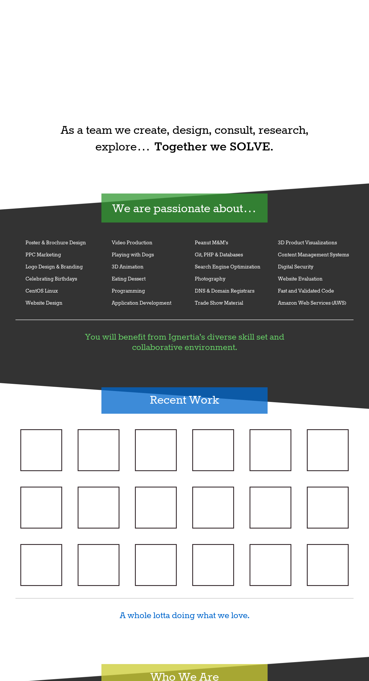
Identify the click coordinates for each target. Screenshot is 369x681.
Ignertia (288, 16)
